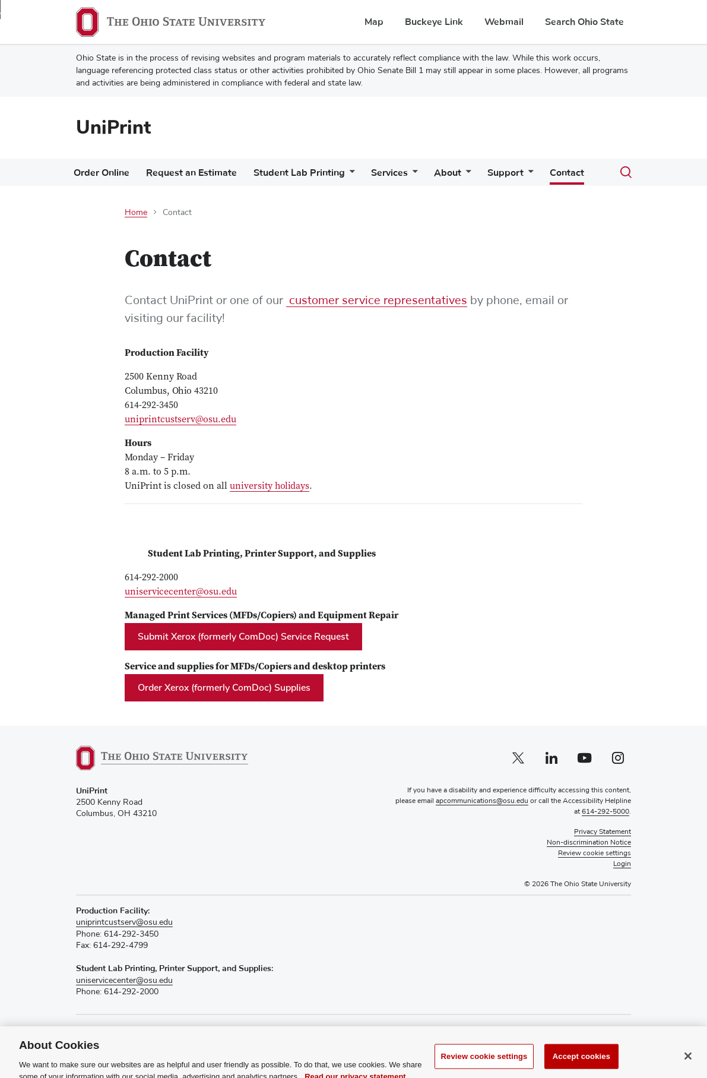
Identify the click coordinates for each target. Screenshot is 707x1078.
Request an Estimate (191, 172)
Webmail (504, 22)
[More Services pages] (412, 175)
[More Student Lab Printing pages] (349, 175)
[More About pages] (466, 175)
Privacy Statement (602, 832)
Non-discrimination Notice (589, 842)
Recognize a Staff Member (125, 1030)
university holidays (269, 486)
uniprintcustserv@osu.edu (180, 420)
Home (136, 212)
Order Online (101, 172)
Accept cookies (581, 1064)
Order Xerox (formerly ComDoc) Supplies (224, 687)
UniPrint (113, 127)
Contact (567, 172)
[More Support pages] (528, 175)
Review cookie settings (484, 1064)
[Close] (688, 1064)
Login (622, 864)
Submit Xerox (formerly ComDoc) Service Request (243, 636)
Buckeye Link (434, 22)
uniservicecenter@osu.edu (181, 592)
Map (373, 22)
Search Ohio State (584, 22)
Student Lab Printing (299, 172)
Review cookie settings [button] (594, 853)
